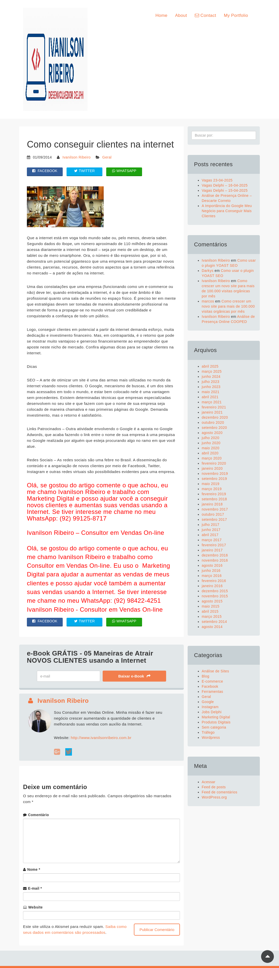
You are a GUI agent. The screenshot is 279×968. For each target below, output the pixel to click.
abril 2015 (210, 611)
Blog (205, 676)
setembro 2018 (214, 499)
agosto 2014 (212, 627)
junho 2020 (211, 443)
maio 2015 (210, 606)
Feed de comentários (219, 792)
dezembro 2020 (215, 417)
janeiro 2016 (212, 586)
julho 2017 (210, 525)
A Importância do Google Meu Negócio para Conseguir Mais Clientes (227, 211)
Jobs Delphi (212, 712)
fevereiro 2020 (214, 463)
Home (161, 15)
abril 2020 (210, 453)
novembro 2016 (215, 560)
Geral (107, 157)
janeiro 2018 (212, 504)
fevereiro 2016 (214, 581)
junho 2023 (211, 387)
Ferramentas (212, 691)
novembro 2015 (215, 596)
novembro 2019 (215, 473)
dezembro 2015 (215, 591)
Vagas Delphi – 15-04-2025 (225, 190)
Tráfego (208, 732)
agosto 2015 (212, 601)
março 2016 (212, 576)
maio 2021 (210, 392)
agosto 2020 (212, 433)
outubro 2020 (213, 422)
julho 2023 (210, 382)
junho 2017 (211, 530)
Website (35, 907)
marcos (208, 301)
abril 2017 (210, 535)
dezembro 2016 (215, 555)
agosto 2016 (212, 565)
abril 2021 (210, 397)
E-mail (35, 888)
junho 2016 (211, 570)
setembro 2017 (214, 519)
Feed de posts (214, 787)
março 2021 (212, 402)
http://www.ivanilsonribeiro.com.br (101, 737)
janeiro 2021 (212, 412)
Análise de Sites (215, 671)
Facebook (210, 686)
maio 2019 (210, 484)
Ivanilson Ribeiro (76, 157)
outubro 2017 (213, 514)
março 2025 (212, 371)
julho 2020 (210, 438)
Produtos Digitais (216, 722)
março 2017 (212, 540)
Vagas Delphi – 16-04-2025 (225, 185)
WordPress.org (214, 797)
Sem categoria (214, 727)
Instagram (210, 707)
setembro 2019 (214, 479)
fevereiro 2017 (214, 545)
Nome (33, 869)
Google (208, 702)
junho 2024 (211, 376)
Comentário (38, 815)
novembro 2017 (215, 509)
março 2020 (212, 458)
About (181, 15)
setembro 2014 (214, 622)
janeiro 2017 (212, 550)
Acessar (208, 782)
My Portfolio (236, 15)
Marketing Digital (216, 717)
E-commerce (212, 681)
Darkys (207, 271)
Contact (205, 15)
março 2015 (212, 616)
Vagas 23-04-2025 (217, 180)
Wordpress (211, 737)
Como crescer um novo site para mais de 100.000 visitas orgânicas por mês (228, 306)
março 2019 (212, 489)
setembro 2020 (214, 428)
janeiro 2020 (212, 468)
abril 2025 (210, 366)
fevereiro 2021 (214, 407)
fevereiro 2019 (214, 494)
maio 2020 (210, 448)
